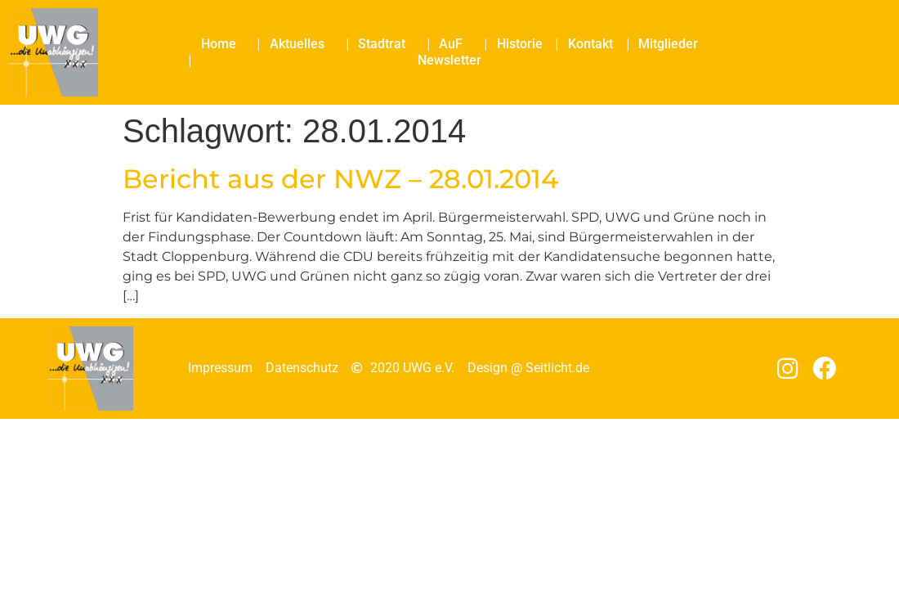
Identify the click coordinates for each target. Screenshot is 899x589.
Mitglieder (668, 44)
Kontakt (590, 44)
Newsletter (449, 60)
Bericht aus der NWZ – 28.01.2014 (340, 179)
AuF (455, 44)
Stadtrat (386, 44)
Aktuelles (301, 44)
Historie (520, 44)
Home (222, 44)
